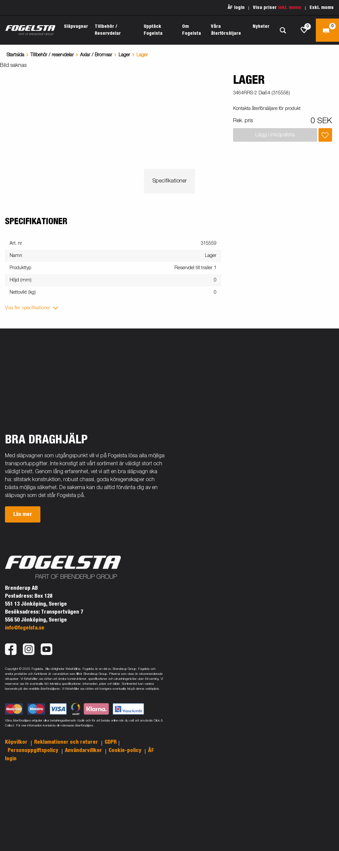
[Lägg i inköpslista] (325, 135)
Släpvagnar (76, 26)
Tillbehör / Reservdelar (108, 30)
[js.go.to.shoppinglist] (304, 30)
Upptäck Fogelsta (153, 30)
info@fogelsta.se (24, 627)
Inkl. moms (289, 7)
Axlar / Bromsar (96, 55)
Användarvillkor (84, 750)
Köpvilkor (17, 742)
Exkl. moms (322, 7)
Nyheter (261, 26)
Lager (124, 55)
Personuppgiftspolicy (34, 750)
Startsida (15, 55)
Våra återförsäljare (226, 30)
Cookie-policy (126, 750)
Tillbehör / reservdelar (52, 55)
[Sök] (282, 30)
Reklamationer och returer (66, 742)
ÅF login (236, 7)
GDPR (111, 742)
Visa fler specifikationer (27, 308)
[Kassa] (327, 30)
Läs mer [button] (22, 514)
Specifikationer (169, 181)
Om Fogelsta (191, 30)
